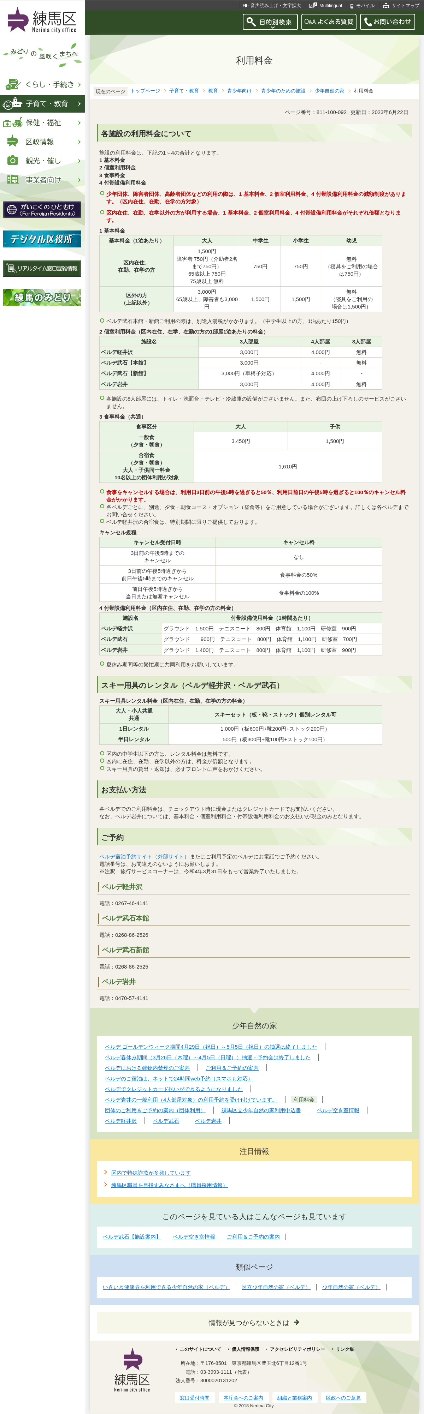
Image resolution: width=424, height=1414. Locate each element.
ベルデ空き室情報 (194, 1237)
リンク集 (345, 1349)
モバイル (365, 5)
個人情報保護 (245, 1349)
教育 (213, 91)
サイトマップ (405, 5)
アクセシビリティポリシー (297, 1349)
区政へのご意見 (343, 1398)
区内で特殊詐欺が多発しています (151, 1173)
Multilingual (330, 5)
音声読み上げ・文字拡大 (276, 5)
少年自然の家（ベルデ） (351, 1287)
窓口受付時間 (195, 1398)
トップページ (145, 91)
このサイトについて (200, 1349)
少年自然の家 (329, 91)
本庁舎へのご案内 (243, 1398)
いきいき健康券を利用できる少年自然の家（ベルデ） (166, 1287)
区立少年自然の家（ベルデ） (276, 1287)
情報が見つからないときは (249, 1322)
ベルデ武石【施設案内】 (132, 1237)
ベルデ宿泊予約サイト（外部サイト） (144, 856)
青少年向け (239, 91)
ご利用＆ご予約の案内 (253, 1237)
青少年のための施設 (283, 91)
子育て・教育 (184, 91)
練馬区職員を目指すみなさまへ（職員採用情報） (169, 1185)
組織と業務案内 (294, 1398)
